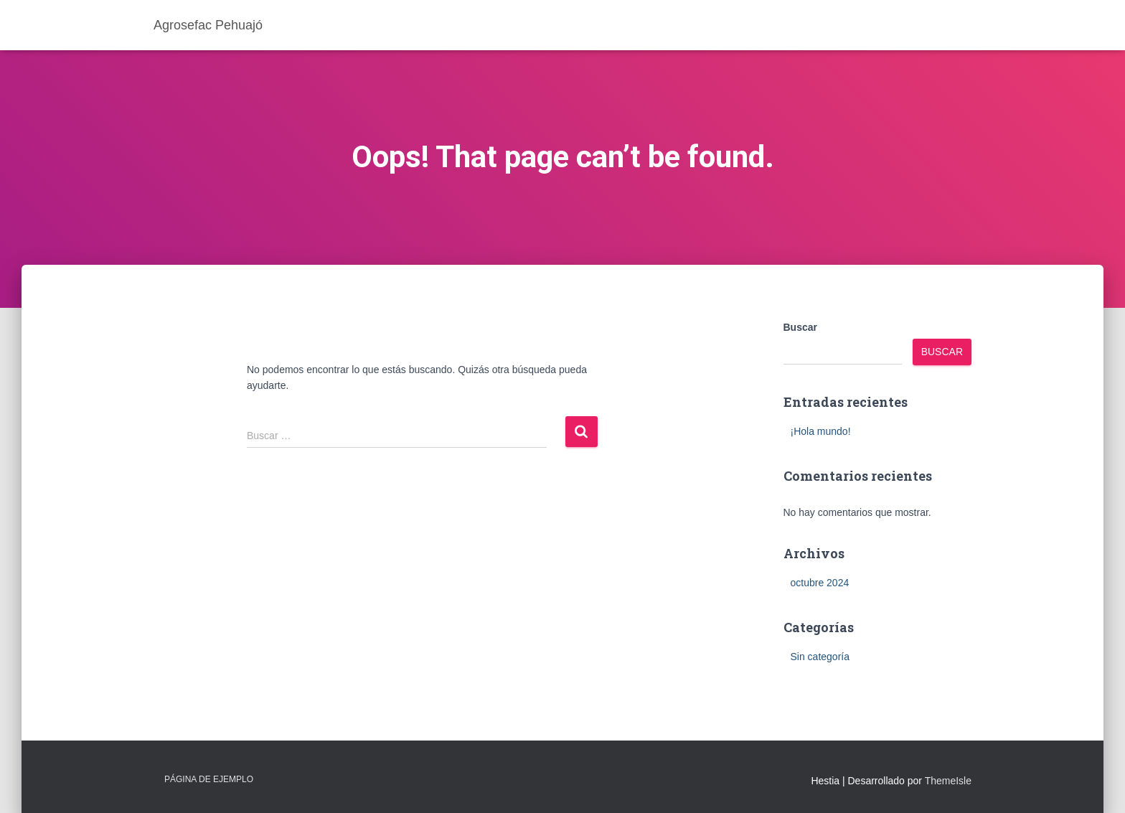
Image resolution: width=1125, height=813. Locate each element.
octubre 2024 (820, 582)
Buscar (800, 327)
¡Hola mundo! (821, 431)
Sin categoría (820, 656)
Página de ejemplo (208, 779)
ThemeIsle (948, 780)
